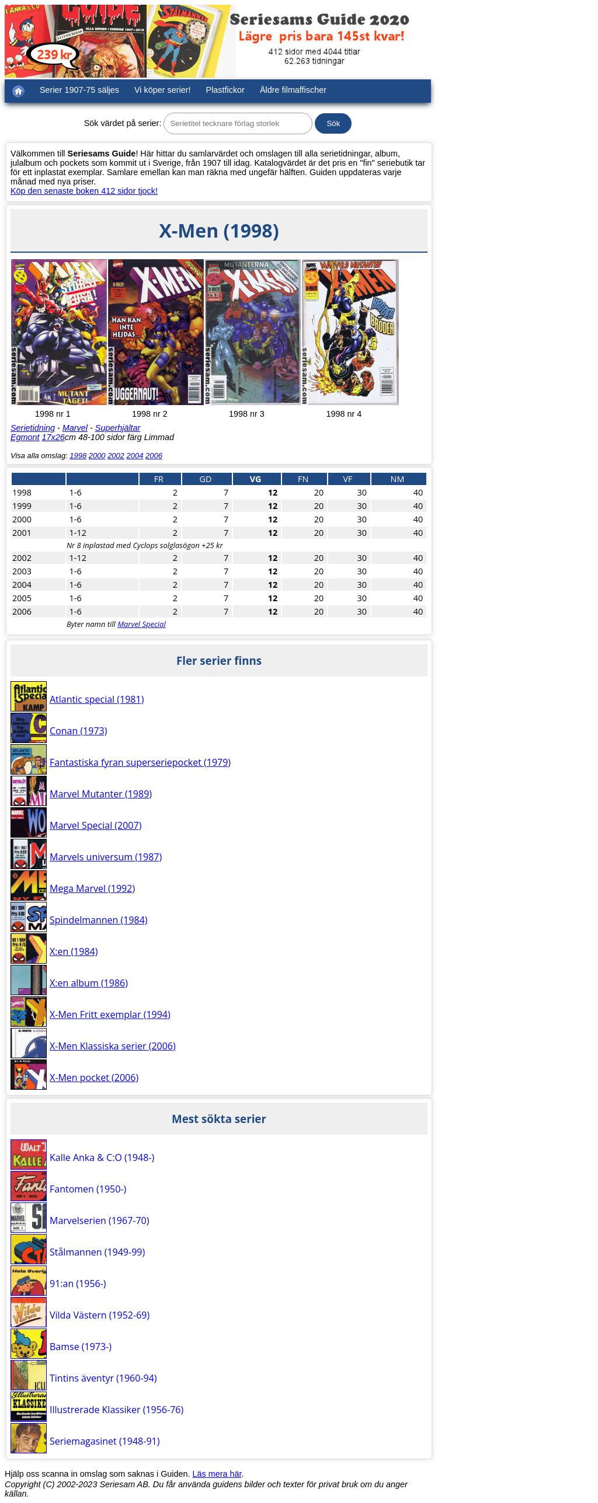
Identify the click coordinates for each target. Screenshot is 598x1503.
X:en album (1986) (89, 983)
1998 (77, 455)
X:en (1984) (74, 951)
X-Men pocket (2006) (94, 1077)
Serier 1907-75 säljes (79, 90)
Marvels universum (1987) (106, 856)
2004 (135, 455)
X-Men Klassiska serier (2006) (113, 1046)
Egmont (25, 437)
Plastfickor (225, 90)
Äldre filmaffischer (293, 90)
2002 (115, 455)
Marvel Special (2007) (95, 825)
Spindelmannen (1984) (99, 919)
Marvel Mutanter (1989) (101, 793)
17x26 (53, 437)
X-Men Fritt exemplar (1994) (110, 1014)
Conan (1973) (78, 730)
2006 (153, 455)
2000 (97, 455)
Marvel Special (141, 624)
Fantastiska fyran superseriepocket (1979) (140, 762)
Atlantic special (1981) (97, 699)
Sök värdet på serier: (123, 123)
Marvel (75, 428)
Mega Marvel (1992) (92, 888)
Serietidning (33, 428)
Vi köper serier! (162, 90)
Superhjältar (118, 428)
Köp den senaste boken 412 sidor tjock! (84, 191)
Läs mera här (217, 1473)
